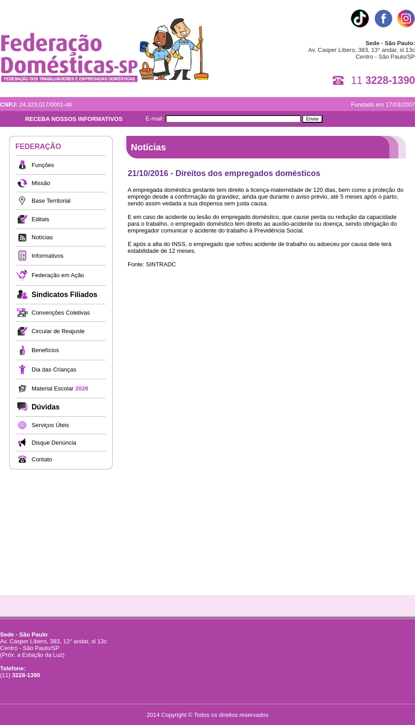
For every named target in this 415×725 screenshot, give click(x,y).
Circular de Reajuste (58, 331)
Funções (43, 165)
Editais (40, 219)
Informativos (48, 255)
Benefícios (45, 350)
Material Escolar (60, 388)
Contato (42, 459)
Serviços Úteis (50, 425)
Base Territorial (51, 200)
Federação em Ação (58, 275)
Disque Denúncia (54, 442)
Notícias (42, 237)
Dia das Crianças (54, 369)
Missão (41, 183)
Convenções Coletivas (61, 312)
